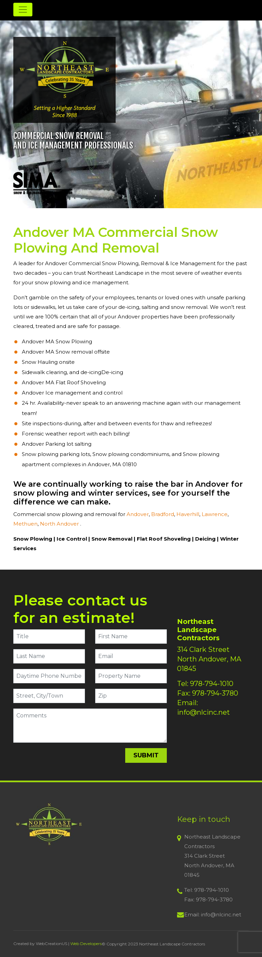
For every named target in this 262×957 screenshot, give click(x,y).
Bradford (162, 514)
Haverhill (187, 514)
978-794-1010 (211, 684)
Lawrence (215, 514)
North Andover (60, 523)
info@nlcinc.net (203, 712)
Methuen (25, 523)
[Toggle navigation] (22, 9)
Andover (138, 514)
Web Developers (86, 943)
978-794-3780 (215, 693)
